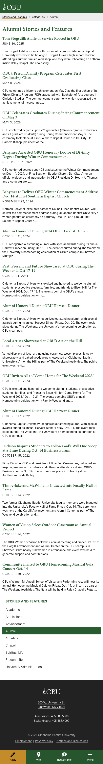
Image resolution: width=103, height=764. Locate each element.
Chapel (11, 645)
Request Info (64, 756)
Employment (23, 741)
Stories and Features (14, 16)
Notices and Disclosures (72, 741)
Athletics (12, 638)
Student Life (14, 660)
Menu (93, 756)
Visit (38, 756)
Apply (13, 756)
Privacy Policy (44, 741)
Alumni (11, 631)
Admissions (14, 617)
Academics (13, 610)
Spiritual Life (15, 652)
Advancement (15, 624)
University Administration (24, 667)
